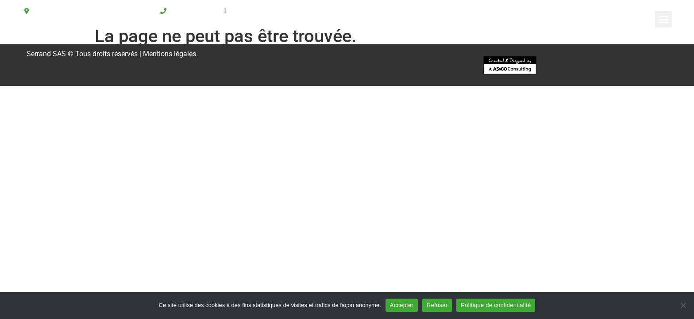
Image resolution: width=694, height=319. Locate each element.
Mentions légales (169, 54)
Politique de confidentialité (496, 305)
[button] (663, 19)
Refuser (437, 305)
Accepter (401, 305)
